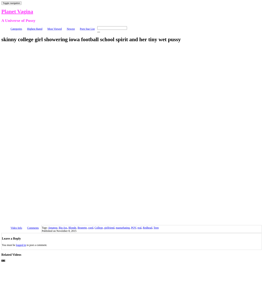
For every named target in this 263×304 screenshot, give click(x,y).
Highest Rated (34, 28)
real (139, 227)
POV (133, 227)
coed (90, 227)
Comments (33, 227)
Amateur (52, 227)
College (99, 227)
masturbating (123, 227)
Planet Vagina (17, 11)
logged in (21, 245)
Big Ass (63, 227)
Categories (16, 28)
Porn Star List (87, 28)
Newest (71, 28)
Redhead (147, 227)
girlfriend (109, 227)
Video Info (16, 227)
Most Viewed (54, 28)
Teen (156, 227)
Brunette (82, 227)
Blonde (72, 227)
